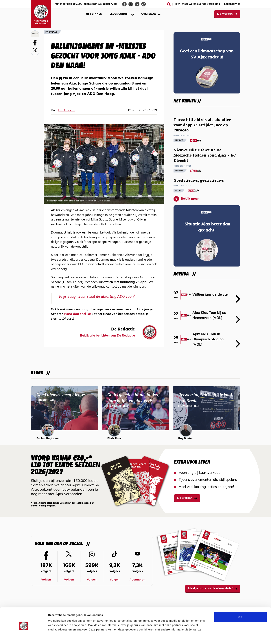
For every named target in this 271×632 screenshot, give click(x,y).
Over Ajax (151, 14)
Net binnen (94, 14)
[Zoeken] (169, 4)
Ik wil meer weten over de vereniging (197, 4)
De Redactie (66, 110)
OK (240, 593)
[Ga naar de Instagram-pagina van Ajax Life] (137, 4)
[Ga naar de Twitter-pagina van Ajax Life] (130, 4)
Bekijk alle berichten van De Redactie (107, 335)
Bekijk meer (186, 199)
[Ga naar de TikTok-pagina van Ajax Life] (143, 4)
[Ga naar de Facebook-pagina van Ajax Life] (124, 4)
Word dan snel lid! (77, 314)
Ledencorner (122, 14)
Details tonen (198, 624)
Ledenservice (232, 4)
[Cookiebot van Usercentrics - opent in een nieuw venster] (24, 625)
